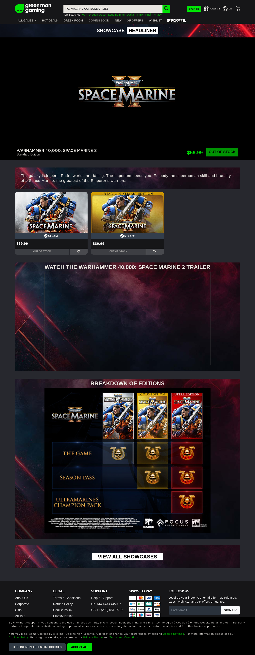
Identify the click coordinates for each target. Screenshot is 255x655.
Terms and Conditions (124, 637)
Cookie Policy (62, 610)
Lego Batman (116, 14)
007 (84, 14)
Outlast (131, 14)
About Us (21, 598)
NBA (140, 14)
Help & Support (102, 598)
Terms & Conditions (67, 598)
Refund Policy (63, 604)
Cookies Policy (18, 637)
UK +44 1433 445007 (106, 604)
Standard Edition (28, 154)
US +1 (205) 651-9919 (107, 610)
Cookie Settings (173, 633)
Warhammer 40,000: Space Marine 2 (57, 150)
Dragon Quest (97, 14)
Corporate (22, 604)
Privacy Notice (93, 637)
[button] (27, 20)
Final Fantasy (153, 14)
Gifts (18, 610)
